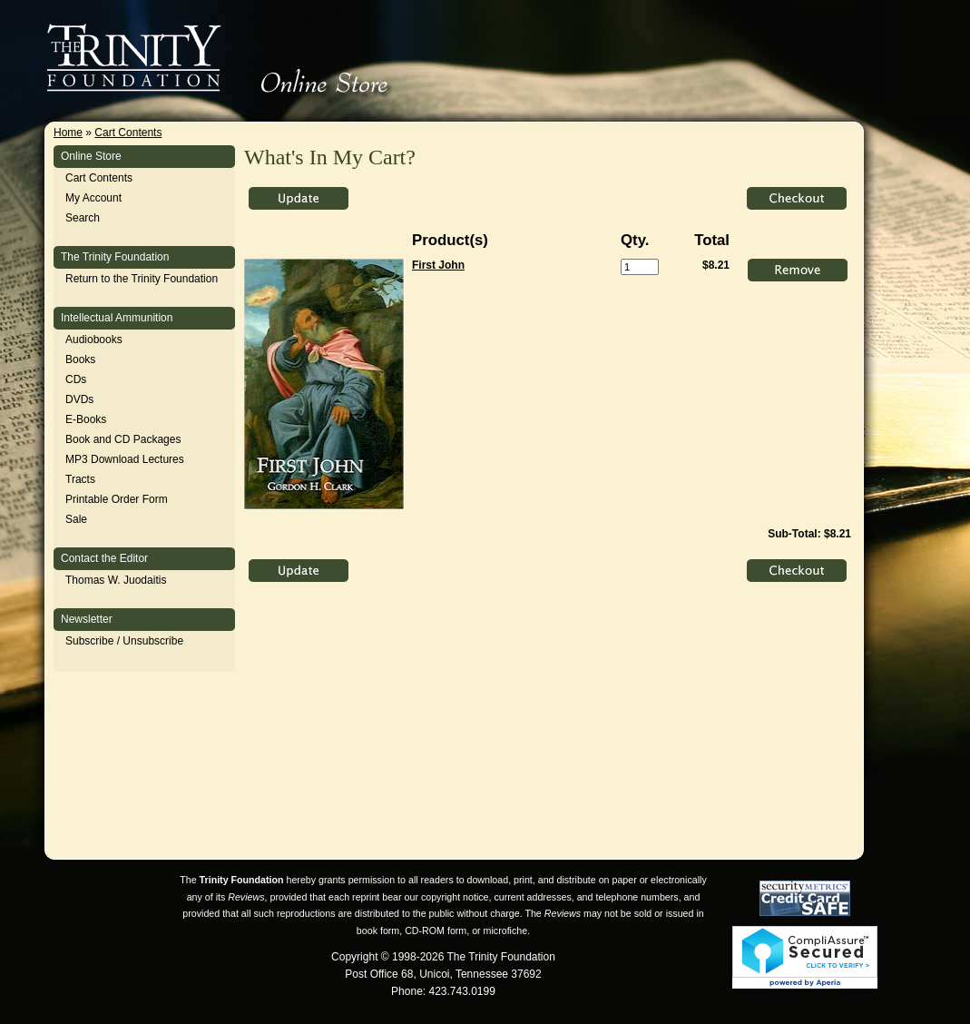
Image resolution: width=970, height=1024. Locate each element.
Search (82, 218)
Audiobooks (93, 339)
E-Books (85, 419)
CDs (75, 379)
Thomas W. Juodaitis (115, 580)
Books (80, 359)
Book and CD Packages (123, 439)
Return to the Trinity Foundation (141, 278)
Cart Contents (128, 132)
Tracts (80, 479)
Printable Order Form (116, 499)
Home (68, 132)
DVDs (79, 399)
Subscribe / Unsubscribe (124, 641)
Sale (76, 519)
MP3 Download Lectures (124, 459)
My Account (93, 198)
